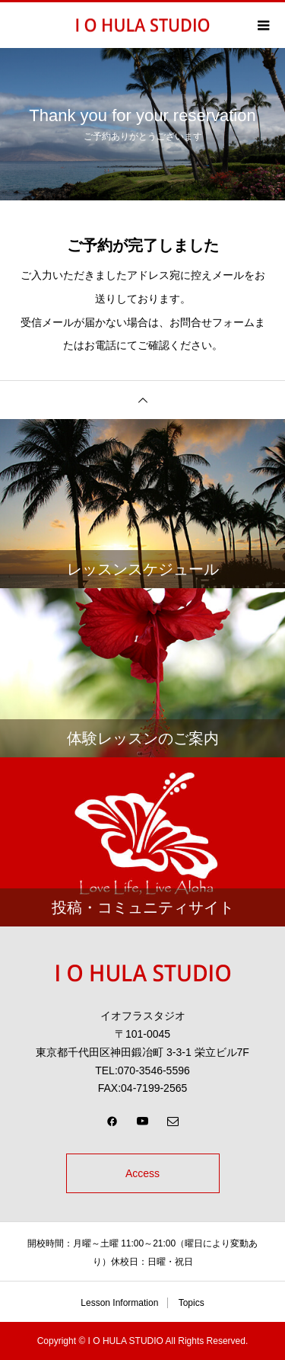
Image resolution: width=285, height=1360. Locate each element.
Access (142, 1173)
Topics (191, 1303)
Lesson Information (119, 1303)
